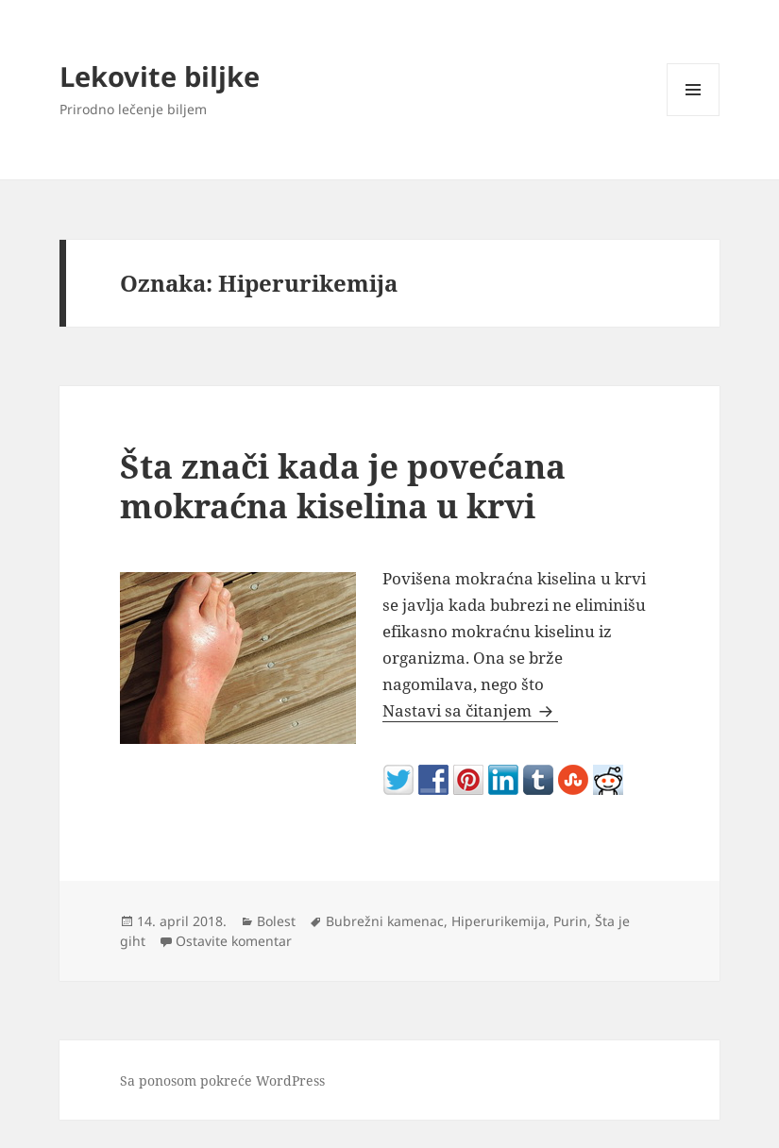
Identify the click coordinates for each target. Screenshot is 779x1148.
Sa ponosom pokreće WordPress (222, 1080)
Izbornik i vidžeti (694, 115)
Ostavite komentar (234, 941)
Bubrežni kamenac (385, 921)
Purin (570, 921)
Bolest (276, 921)
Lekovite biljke (159, 76)
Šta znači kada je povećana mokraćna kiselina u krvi (343, 486)
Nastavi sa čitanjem (470, 710)
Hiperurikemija (498, 921)
